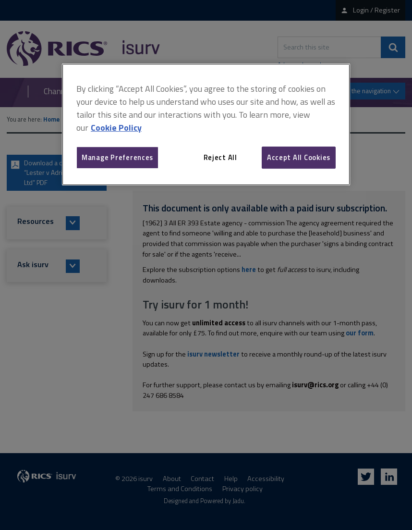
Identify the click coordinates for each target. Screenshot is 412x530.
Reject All (220, 157)
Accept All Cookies (298, 157)
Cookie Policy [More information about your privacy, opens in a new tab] (116, 127)
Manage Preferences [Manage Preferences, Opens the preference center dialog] (117, 157)
